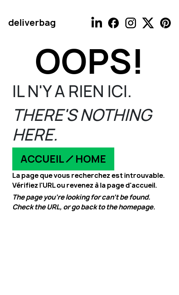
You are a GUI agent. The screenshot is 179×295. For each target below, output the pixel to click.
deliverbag (32, 23)
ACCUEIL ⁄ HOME (63, 159)
